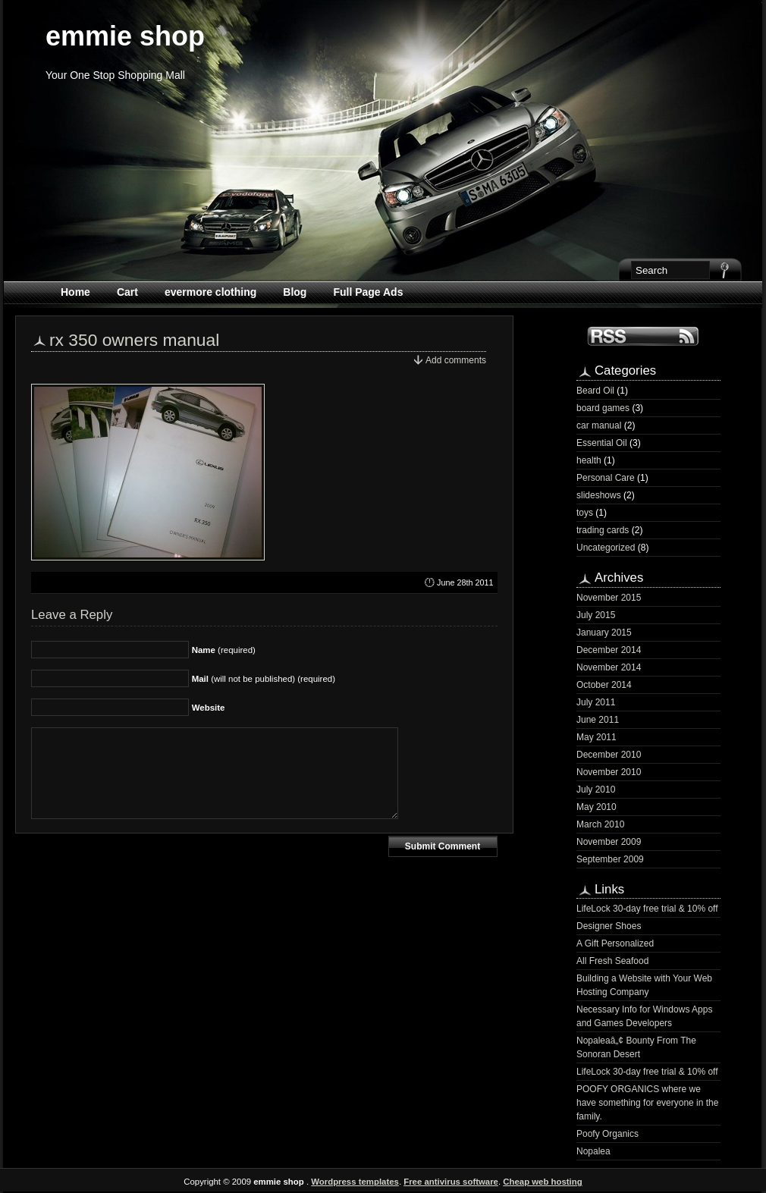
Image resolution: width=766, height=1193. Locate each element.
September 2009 (610, 859)
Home (75, 292)
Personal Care (605, 477)
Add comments (455, 360)
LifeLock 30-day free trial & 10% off (647, 908)
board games (602, 408)
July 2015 (595, 615)
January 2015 (604, 632)
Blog (294, 292)
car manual (598, 425)
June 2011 (597, 719)
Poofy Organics (607, 1134)
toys (584, 512)
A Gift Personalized (615, 943)
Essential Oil (601, 443)
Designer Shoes (608, 926)
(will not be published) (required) (263, 678)
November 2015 (608, 597)
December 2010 (608, 754)
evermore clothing (210, 292)
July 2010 (595, 789)
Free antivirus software (450, 1181)
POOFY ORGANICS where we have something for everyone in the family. (647, 1103)
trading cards (602, 530)
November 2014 (608, 667)
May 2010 (596, 807)
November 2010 (608, 772)
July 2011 (595, 702)
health (588, 460)
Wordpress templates (355, 1181)
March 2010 (600, 824)
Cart (127, 292)
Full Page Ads (368, 292)
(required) (224, 650)
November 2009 (608, 842)
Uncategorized (605, 547)
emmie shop (125, 36)
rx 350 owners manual (134, 340)
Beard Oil (595, 390)
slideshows (598, 495)
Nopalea (593, 1151)
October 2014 (604, 685)
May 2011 (596, 737)
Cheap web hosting (542, 1181)
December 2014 (608, 650)
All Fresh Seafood (612, 961)
